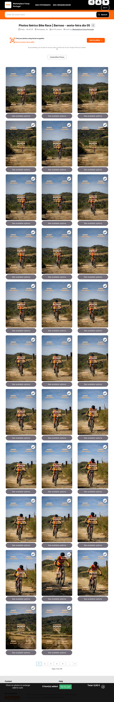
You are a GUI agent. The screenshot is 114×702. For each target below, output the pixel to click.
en (105, 8)
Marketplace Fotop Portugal (83, 29)
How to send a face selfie (25, 42)
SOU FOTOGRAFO (43, 5)
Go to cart (65, 687)
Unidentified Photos (57, 57)
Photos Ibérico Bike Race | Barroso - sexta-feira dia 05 (54, 25)
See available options (21, 116)
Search (102, 14)
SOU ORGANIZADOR (62, 5)
